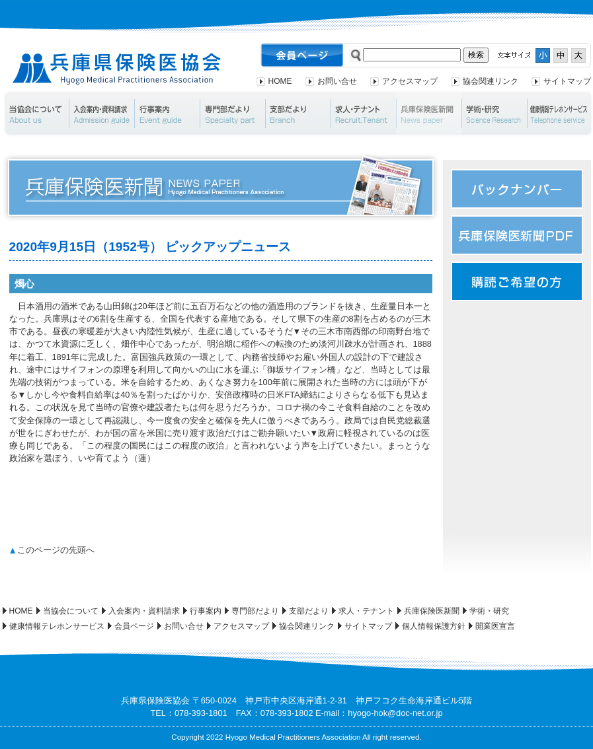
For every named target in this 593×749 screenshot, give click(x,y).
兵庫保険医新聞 (428, 113)
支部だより (298, 113)
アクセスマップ (410, 81)
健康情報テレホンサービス (56, 626)
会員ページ (134, 626)
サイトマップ (567, 81)
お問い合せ (337, 81)
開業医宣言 (495, 626)
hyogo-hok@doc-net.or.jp (395, 713)
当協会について (35, 113)
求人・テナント (363, 113)
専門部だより (232, 113)
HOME (280, 81)
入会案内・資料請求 (101, 113)
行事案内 (167, 113)
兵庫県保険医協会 (117, 69)
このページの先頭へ (56, 550)
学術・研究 (494, 113)
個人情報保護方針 (433, 626)
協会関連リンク (490, 81)
